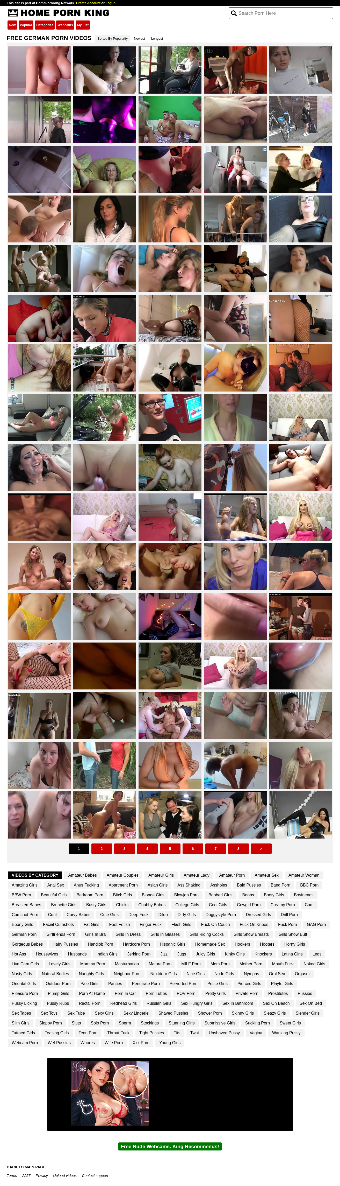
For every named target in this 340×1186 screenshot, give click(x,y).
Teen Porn (88, 1033)
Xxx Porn (141, 1043)
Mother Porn (251, 964)
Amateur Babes (82, 875)
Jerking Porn (139, 954)
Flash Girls (181, 924)
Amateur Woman (304, 875)
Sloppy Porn (50, 1023)
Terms (12, 1176)
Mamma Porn (92, 964)
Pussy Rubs (58, 1003)
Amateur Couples (123, 875)
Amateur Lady (196, 875)
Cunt (52, 914)
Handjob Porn (100, 944)
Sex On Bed (311, 1003)
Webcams (65, 25)
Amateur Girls (161, 875)
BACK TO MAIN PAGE (26, 1167)
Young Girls (169, 1043)
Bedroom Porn (90, 895)
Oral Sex (277, 974)
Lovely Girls (59, 964)
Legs (317, 954)
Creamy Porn (283, 905)
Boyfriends (304, 895)
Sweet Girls (290, 1023)
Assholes (218, 885)
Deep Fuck (138, 914)
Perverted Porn (184, 983)
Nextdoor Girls (163, 974)
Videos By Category (35, 875)
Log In (110, 3)
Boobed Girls (220, 895)
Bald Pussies (249, 885)
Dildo (163, 914)
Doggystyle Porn (221, 914)
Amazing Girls (25, 885)
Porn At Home (92, 993)
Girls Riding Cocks (207, 934)
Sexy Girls (104, 1013)
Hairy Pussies (65, 944)
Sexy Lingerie (136, 1013)
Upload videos (65, 1176)
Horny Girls (294, 944)
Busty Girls (96, 905)
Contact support (95, 1176)
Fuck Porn (287, 924)
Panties (115, 983)
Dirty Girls (187, 914)
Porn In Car (125, 993)
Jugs (181, 954)
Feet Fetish (119, 924)
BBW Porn (21, 895)
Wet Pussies (59, 1043)
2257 (26, 1176)
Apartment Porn (123, 885)
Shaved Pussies (173, 1013)
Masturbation (127, 964)
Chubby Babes (151, 905)
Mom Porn (220, 964)
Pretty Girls (215, 993)
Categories (44, 25)
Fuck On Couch (215, 924)
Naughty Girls (91, 974)
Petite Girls (217, 983)
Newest (139, 38)
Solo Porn (100, 1023)
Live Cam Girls (25, 964)
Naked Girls (314, 964)
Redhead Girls (123, 1003)
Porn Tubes (156, 993)
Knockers (263, 954)
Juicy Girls (205, 954)
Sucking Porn (257, 1023)
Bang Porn (281, 885)
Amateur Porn (232, 875)
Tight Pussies (151, 1033)
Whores (88, 1043)
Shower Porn (210, 1013)
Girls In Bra (95, 934)
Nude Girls (224, 974)
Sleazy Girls (275, 1013)
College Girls (187, 905)
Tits (177, 1033)
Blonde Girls (153, 895)
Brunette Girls (63, 905)
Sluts (76, 1023)
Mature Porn (160, 964)
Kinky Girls (235, 954)
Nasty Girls (22, 974)
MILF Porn (191, 964)
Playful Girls (282, 983)
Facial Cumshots (58, 924)
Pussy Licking (24, 1003)
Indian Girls (107, 954)
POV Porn (186, 993)
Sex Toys (49, 1013)
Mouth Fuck (283, 964)
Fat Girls (91, 924)
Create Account (88, 3)
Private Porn (247, 993)
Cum (309, 905)
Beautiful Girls (54, 895)
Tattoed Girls (23, 1033)
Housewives (47, 954)
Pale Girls (89, 983)
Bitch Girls (122, 895)
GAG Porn (316, 924)
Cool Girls (218, 905)
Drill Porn (289, 914)
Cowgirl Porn (249, 905)
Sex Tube (76, 1013)
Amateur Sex (266, 875)
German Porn (24, 934)
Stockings (150, 1023)
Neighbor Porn (127, 974)
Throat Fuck (118, 1033)
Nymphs (251, 974)
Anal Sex (55, 885)
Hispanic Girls (172, 944)
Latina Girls (292, 954)
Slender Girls (308, 1013)
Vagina (256, 1033)
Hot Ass (19, 954)
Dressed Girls (258, 914)
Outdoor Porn (58, 983)
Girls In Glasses (165, 934)
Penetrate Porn (146, 983)
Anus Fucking (86, 885)
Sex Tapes (21, 1013)
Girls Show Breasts (251, 934)
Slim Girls (20, 1023)
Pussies (305, 993)
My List (83, 25)
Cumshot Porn (25, 914)
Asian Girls (158, 885)
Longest (157, 38)
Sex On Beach (276, 1003)
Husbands (77, 954)
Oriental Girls (24, 983)
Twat (194, 1033)
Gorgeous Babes (27, 944)
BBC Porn (309, 885)
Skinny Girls (243, 1013)
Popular (26, 25)
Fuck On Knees (254, 924)
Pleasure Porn (25, 993)
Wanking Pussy (286, 1033)
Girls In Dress (128, 934)
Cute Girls (109, 914)
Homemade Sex (210, 944)
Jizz (164, 954)
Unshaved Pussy (224, 1033)
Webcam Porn (25, 1043)
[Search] (280, 13)
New (12, 25)
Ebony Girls (22, 924)
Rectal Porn (89, 1003)
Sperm (125, 1023)
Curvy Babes (78, 914)
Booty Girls (274, 895)
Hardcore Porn (136, 944)
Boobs (248, 895)
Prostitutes (278, 993)
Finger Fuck (151, 924)
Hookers (242, 944)
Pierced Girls (249, 983)
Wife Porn (114, 1043)
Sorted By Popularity (112, 38)
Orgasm (302, 974)
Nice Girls (196, 974)
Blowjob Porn (186, 895)
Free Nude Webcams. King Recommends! (170, 1146)
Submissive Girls (220, 1023)
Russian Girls (159, 1003)
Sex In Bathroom (237, 1003)
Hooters (267, 944)
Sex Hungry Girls (196, 1003)
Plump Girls (58, 993)
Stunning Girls (182, 1023)
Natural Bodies (55, 974)
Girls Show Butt (293, 934)
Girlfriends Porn (60, 934)
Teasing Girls (57, 1033)
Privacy (42, 1176)
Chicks (122, 905)
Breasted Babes (26, 905)
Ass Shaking (188, 885)
